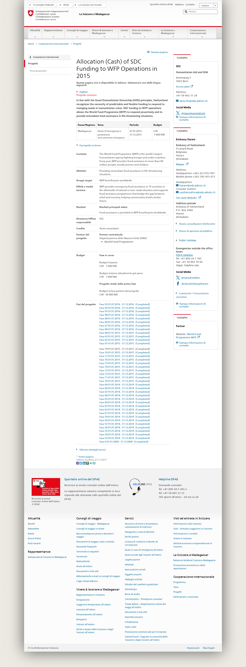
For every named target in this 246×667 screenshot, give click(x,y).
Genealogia (131, 589)
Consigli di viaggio (77, 33)
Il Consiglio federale (43, 5)
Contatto (180, 57)
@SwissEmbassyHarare (194, 283)
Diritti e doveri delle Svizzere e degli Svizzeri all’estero (94, 631)
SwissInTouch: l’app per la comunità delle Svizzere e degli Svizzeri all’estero (146, 638)
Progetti (177, 592)
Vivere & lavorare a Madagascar (104, 33)
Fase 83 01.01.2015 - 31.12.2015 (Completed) (124, 336)
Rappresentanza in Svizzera (90, 595)
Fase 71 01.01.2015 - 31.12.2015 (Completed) (124, 377)
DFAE (66, 5)
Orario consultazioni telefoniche (197, 223)
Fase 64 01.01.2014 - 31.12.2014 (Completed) (124, 402)
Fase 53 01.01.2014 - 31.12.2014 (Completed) (124, 438)
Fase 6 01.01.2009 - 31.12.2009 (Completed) (123, 441)
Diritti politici (132, 537)
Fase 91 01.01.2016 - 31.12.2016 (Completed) (124, 311)
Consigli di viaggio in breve (90, 528)
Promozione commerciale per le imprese (145, 632)
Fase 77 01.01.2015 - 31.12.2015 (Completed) (124, 356)
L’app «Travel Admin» (87, 581)
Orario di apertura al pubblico (195, 231)
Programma (179, 582)
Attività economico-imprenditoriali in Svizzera (192, 545)
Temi (176, 587)
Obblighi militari (133, 579)
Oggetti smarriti (133, 574)
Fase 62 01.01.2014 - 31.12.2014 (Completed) (124, 409)
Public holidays (187, 240)
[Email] (94, 463)
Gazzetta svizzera (134, 617)
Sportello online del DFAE (82, 479)
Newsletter (33, 528)
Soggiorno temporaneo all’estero (93, 604)
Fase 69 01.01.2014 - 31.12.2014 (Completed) (124, 384)
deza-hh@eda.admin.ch (194, 101)
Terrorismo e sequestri (87, 551)
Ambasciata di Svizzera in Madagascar (47, 557)
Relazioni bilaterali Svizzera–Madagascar (194, 560)
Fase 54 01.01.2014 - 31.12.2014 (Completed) (124, 434)
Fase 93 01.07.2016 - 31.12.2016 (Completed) (124, 304)
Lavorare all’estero (85, 609)
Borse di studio (132, 594)
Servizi (124, 33)
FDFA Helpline (184, 255)
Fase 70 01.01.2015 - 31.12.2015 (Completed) (124, 381)
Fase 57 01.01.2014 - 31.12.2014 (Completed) (124, 424)
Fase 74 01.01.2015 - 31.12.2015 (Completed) (124, 367)
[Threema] (87, 463)
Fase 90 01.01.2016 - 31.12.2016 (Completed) (124, 315)
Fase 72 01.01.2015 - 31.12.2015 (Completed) (124, 374)
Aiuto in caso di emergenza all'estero (144, 550)
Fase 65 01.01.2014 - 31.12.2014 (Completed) (124, 399)
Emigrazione (83, 599)
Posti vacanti (34, 543)
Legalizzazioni (132, 560)
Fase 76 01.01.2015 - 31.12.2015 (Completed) (124, 359)
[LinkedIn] (84, 463)
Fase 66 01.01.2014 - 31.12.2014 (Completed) (124, 395)
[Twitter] (81, 463)
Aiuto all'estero (84, 566)
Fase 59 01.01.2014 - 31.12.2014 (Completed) (124, 417)
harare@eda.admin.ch (193, 185)
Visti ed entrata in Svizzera (144, 33)
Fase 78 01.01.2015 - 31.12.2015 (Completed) (124, 352)
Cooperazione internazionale (202, 33)
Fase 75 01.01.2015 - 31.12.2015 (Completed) (124, 363)
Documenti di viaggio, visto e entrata (95, 541)
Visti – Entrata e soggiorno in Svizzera (192, 528)
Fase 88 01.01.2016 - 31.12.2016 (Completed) (124, 322)
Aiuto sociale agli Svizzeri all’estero (143, 555)
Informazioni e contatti (185, 533)
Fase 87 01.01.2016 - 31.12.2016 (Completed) (124, 325)
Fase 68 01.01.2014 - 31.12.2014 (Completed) (124, 388)
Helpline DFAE (168, 479)
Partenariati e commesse (185, 597)
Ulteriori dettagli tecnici (92, 449)
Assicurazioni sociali (135, 569)
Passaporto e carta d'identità (139, 532)
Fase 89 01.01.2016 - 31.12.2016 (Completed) (124, 318)
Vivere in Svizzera (182, 538)
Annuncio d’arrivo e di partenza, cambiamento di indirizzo (141, 525)
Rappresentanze (53, 33)
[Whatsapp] (91, 463)
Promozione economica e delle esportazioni (189, 567)
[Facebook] (78, 463)
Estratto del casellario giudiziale (141, 584)
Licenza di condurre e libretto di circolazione (141, 543)
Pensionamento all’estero (89, 614)
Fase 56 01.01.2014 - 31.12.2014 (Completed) (124, 427)
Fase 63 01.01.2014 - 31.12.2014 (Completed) (124, 406)
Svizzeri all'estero (85, 624)
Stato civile (130, 627)
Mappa (182, 164)
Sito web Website (188, 197)
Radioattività (83, 561)
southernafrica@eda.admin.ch (197, 192)
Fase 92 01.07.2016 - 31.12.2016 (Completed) (124, 308)
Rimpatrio (81, 619)
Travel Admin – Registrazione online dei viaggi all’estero (145, 606)
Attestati (129, 564)
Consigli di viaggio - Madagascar (93, 523)
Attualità (35, 33)
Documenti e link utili (87, 571)
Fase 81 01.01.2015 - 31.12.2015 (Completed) (124, 343)
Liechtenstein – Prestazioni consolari (143, 599)
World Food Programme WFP (188, 335)
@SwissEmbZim (190, 277)
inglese (83, 91)
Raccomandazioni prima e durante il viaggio (95, 535)
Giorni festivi (34, 538)
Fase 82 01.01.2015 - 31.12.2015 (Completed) (124, 340)
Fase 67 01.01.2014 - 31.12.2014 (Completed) (124, 392)
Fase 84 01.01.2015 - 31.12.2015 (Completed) (124, 333)
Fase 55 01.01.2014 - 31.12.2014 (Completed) (124, 431)
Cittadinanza (131, 622)
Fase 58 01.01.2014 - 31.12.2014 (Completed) (124, 420)
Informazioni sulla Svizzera (187, 523)
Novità (31, 523)
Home (31, 44)
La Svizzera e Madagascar (173, 33)
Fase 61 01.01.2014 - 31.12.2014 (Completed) (124, 413)
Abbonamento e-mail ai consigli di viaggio (98, 576)
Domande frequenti (86, 546)
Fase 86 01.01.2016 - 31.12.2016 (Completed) (124, 329)
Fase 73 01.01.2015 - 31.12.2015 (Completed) (124, 370)
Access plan (184, 86)
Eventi (31, 533)
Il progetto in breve (90, 145)
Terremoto (81, 556)
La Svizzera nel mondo (90, 5)
